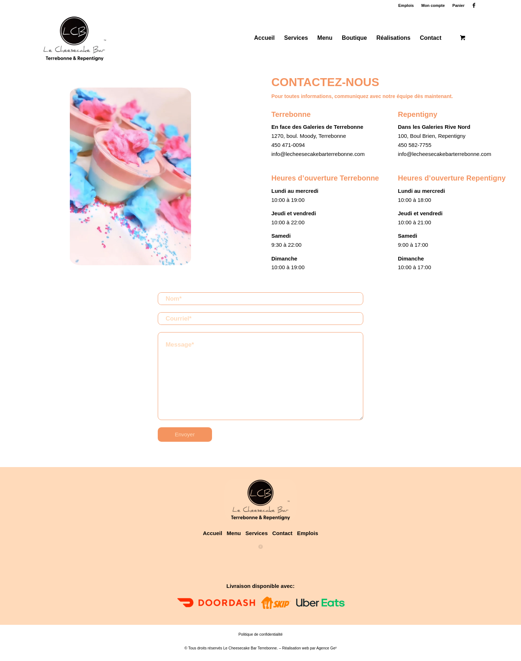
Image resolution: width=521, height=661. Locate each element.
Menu (234, 533)
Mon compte (433, 5)
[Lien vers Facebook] (474, 5)
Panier (458, 5)
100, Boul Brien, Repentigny (432, 136)
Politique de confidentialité (260, 634)
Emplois (406, 5)
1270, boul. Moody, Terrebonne (308, 136)
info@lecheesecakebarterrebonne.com (318, 154)
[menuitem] (406, 5)
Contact (284, 533)
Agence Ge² (326, 648)
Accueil (212, 533)
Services (256, 533)
